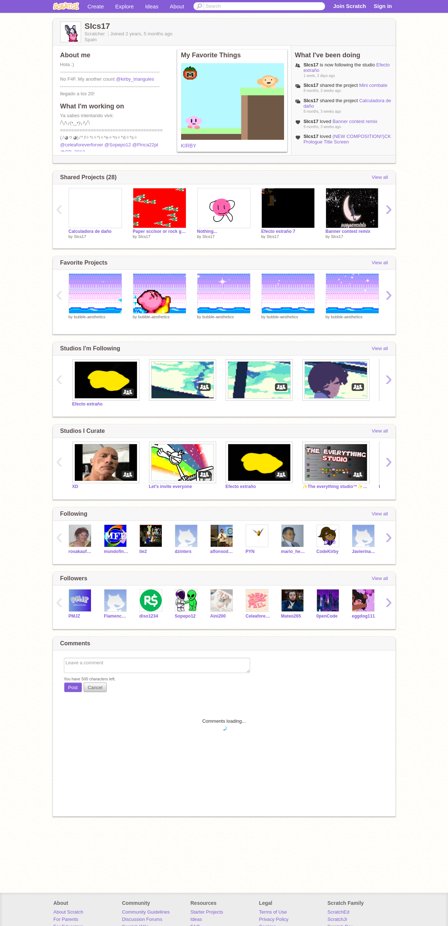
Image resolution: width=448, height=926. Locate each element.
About (177, 6)
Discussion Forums (142, 919)
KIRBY (188, 146)
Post (73, 687)
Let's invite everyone (170, 486)
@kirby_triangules (135, 79)
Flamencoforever (116, 616)
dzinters (183, 551)
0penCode (327, 616)
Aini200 (218, 616)
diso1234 (148, 616)
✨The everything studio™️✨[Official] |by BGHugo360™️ (335, 486)
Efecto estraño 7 (278, 231)
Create (96, 6)
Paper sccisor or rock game (159, 231)
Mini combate (373, 85)
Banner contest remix (355, 121)
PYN (250, 551)
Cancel (95, 687)
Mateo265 (291, 616)
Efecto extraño (87, 404)
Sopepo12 (185, 616)
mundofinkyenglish (116, 551)
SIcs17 (80, 236)
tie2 (143, 551)
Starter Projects (207, 912)
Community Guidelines (146, 912)
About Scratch (68, 912)
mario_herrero (293, 551)
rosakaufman (81, 551)
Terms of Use (273, 912)
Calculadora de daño (90, 231)
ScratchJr (338, 919)
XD (75, 486)
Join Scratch (349, 6)
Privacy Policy (273, 919)
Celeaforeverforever (258, 616)
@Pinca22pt (145, 144)
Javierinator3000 (364, 551)
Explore (124, 6)
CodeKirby (328, 551)
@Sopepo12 (117, 144)
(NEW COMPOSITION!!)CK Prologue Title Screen (347, 139)
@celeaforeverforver (81, 144)
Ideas (151, 6)
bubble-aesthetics (89, 317)
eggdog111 (363, 616)
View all (380, 177)
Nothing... (207, 231)
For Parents (65, 919)
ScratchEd (338, 912)
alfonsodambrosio (222, 551)
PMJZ (74, 616)
